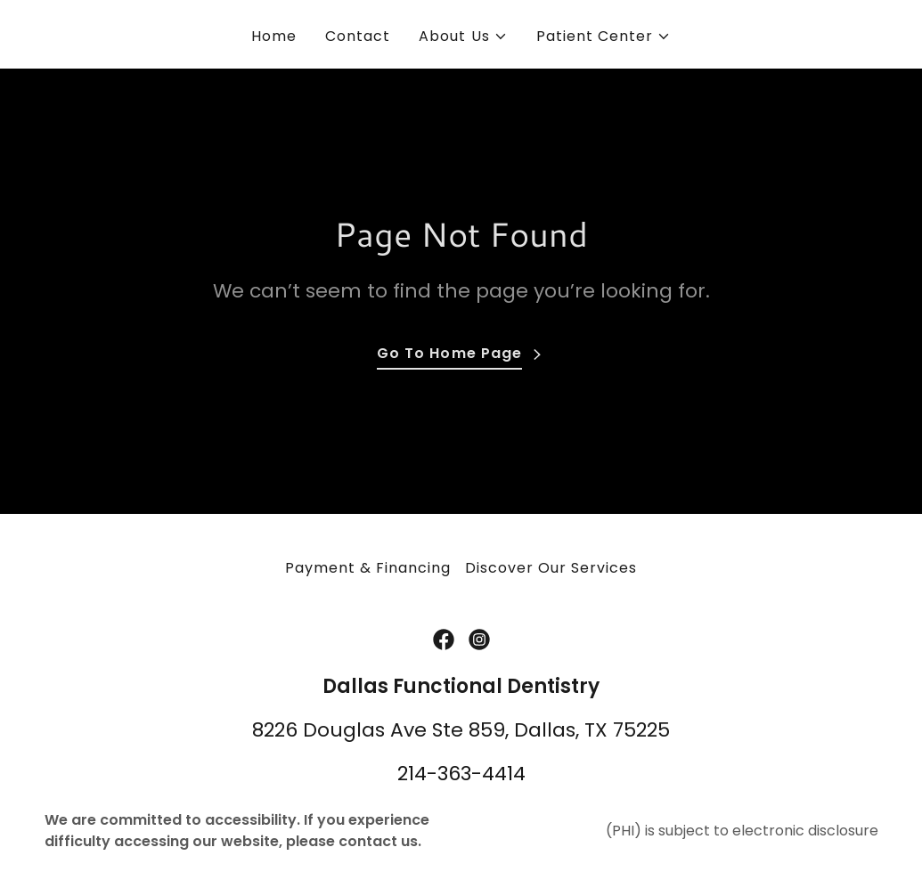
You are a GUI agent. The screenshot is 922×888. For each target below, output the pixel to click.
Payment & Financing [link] (368, 568)
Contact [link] (357, 36)
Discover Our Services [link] (551, 568)
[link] (443, 639)
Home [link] (274, 36)
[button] (463, 36)
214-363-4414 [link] (461, 773)
